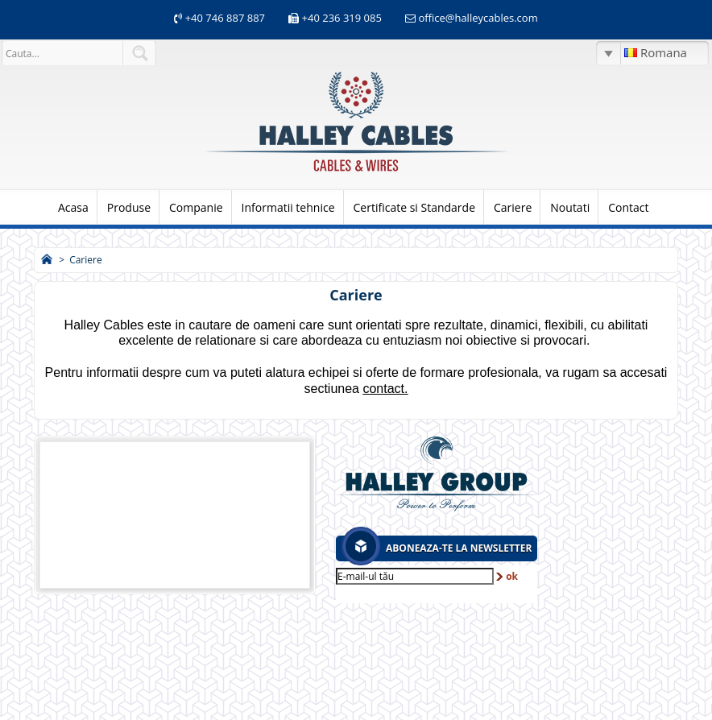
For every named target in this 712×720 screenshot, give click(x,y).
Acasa (73, 207)
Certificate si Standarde (415, 207)
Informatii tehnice (288, 207)
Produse (129, 207)
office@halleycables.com (477, 17)
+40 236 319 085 (342, 17)
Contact (628, 207)
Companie (196, 207)
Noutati (570, 207)
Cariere (513, 207)
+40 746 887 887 (223, 17)
